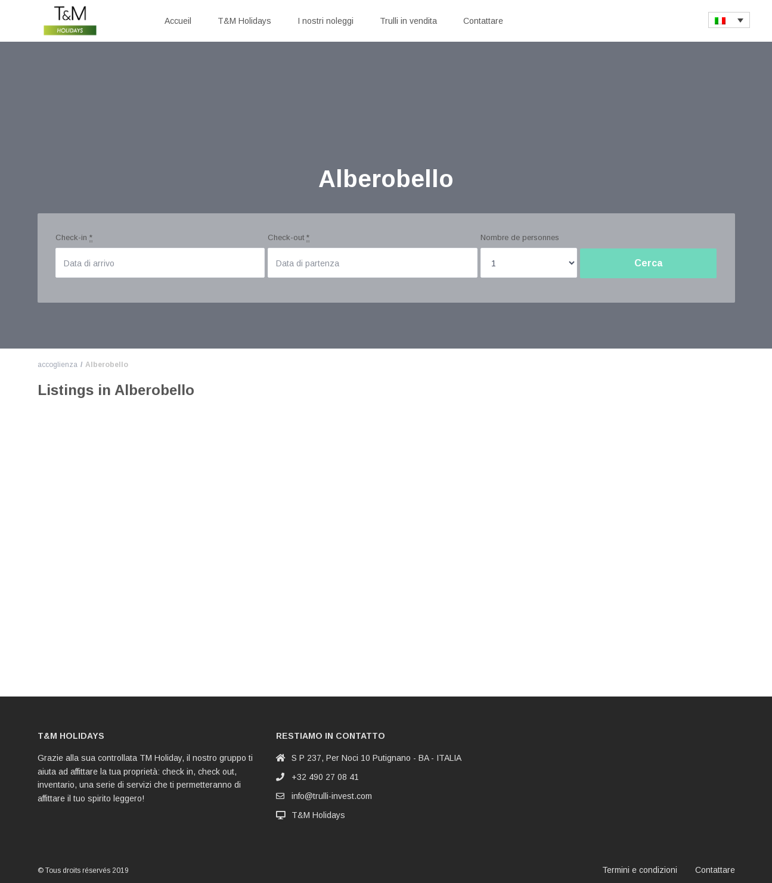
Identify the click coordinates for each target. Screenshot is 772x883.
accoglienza (57, 364)
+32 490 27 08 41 (325, 777)
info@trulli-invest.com (332, 796)
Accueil (178, 21)
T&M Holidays (244, 21)
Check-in (73, 237)
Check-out (288, 237)
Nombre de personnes (519, 237)
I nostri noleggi (325, 21)
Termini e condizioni (639, 870)
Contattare (483, 21)
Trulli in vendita (408, 21)
